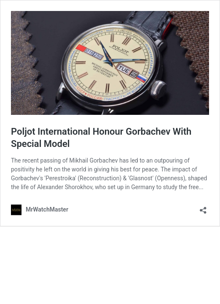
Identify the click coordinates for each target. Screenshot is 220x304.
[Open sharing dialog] (203, 207)
